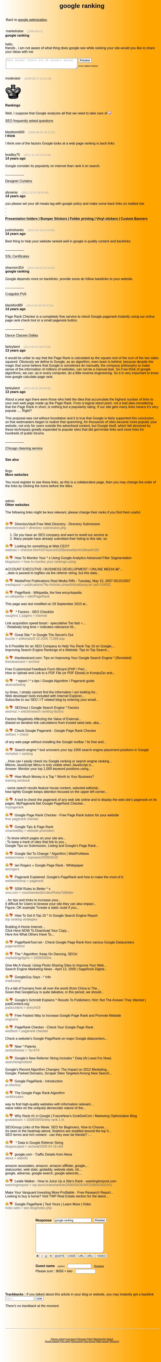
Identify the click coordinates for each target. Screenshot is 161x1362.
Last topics (71, 1346)
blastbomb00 (15, 134)
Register (99, 1273)
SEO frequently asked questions (29, 122)
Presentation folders (22, 220)
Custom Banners (134, 220)
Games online (57, 1346)
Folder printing (82, 220)
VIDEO (101, 1263)
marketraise (14, 31)
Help (90, 1346)
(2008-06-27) (35, 31)
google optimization (32, 20)
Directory (114, 1349)
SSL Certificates (17, 258)
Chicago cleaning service (24, 450)
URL (81, 1263)
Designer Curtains (18, 183)
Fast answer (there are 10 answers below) (46, 64)
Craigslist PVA (15, 296)
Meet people (102, 1349)
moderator (13, 80)
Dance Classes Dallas (21, 337)
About (110, 1346)
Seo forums (89, 1349)
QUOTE (59, 1263)
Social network (52, 1349)
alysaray (11, 194)
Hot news (65, 1349)
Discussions (76, 1349)
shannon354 (14, 269)
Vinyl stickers (107, 220)
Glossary (82, 1346)
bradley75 (12, 156)
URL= (90, 1263)
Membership (99, 1346)
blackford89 (14, 307)
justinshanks (14, 232)
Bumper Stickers (54, 220)
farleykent (12, 348)
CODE (71, 1263)
